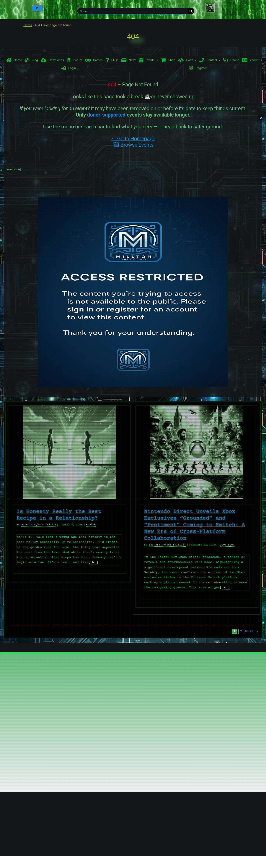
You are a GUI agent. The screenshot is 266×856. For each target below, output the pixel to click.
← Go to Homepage (133, 138)
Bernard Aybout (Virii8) (39, 524)
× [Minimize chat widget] (261, 118)
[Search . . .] (132, 11)
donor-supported (106, 115)
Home (27, 25)
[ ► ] (93, 562)
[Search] (191, 11)
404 (133, 36)
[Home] (37, 8)
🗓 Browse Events (133, 145)
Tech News (227, 544)
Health (91, 524)
